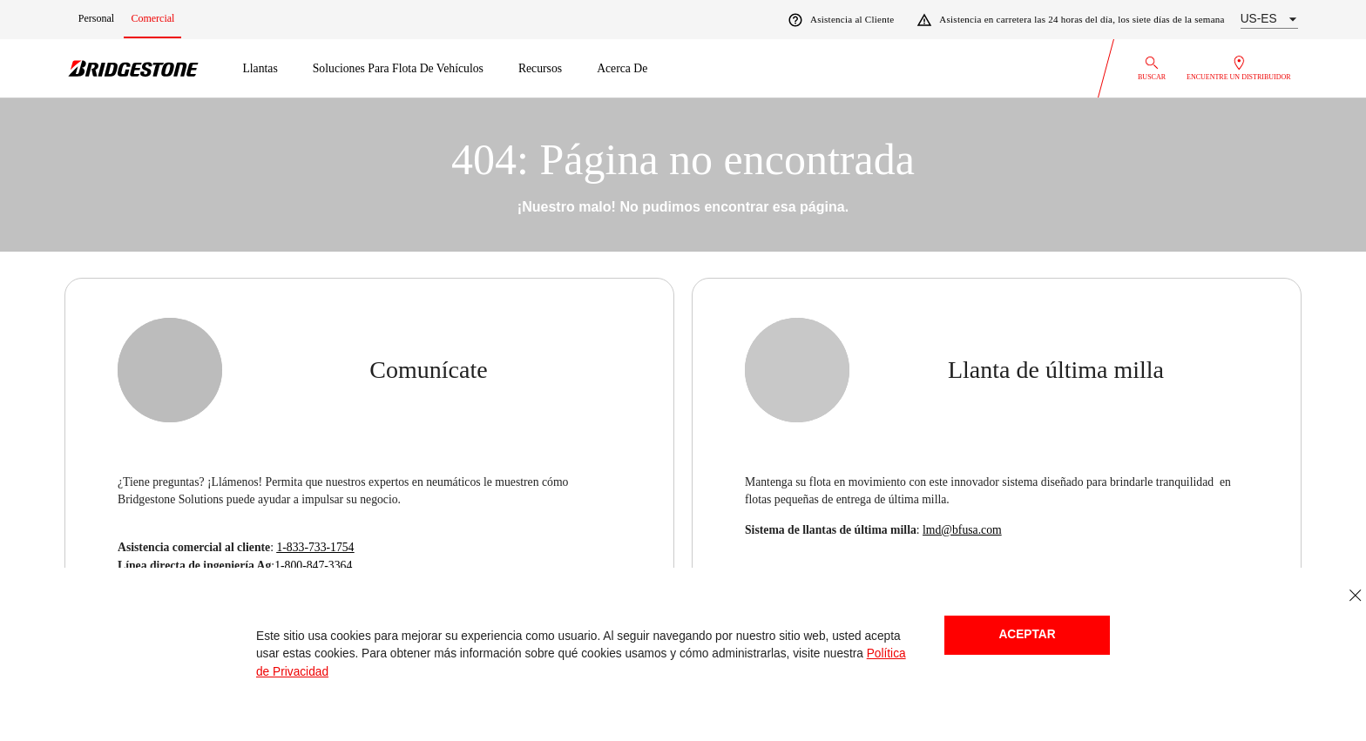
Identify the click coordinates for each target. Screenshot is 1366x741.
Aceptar (1026, 634)
